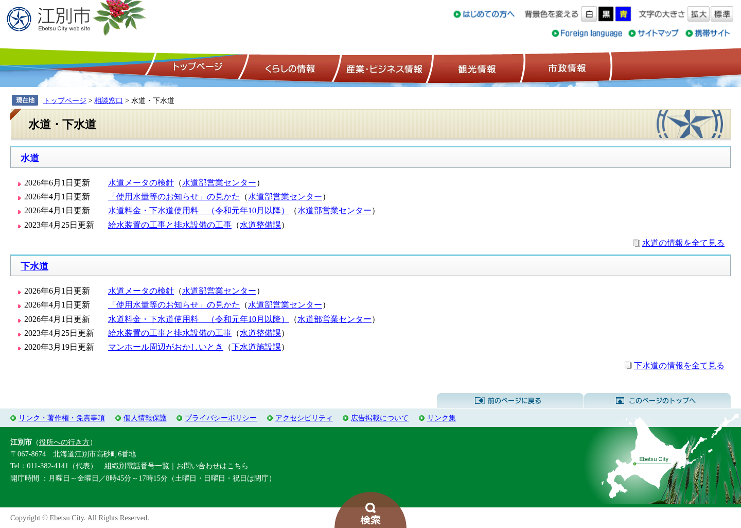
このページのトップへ (657, 400)
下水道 (34, 266)
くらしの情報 (289, 67)
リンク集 (441, 418)
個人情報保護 (145, 418)
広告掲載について (380, 418)
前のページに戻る (510, 400)
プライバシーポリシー (221, 418)
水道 (30, 158)
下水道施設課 (256, 347)
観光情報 (475, 67)
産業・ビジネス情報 (382, 67)
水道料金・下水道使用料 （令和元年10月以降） (198, 210)
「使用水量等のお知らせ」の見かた (174, 196)
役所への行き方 (64, 442)
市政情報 (566, 67)
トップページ (196, 67)
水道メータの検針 (141, 182)
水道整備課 (260, 224)
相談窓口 (108, 100)
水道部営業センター (219, 182)
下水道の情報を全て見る (679, 365)
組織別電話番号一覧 (136, 466)
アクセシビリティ (304, 418)
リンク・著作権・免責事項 (62, 418)
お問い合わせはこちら (213, 466)
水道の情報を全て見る (683, 243)
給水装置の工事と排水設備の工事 (170, 224)
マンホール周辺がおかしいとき (165, 347)
